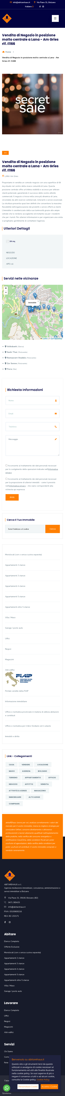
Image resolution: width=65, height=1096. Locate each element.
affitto (29, 784)
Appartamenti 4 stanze (15, 586)
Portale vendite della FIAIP (16, 691)
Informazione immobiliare (16, 701)
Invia (12, 497)
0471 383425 (14, 902)
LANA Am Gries (10, 176)
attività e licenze (18, 790)
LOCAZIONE (11, 258)
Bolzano (42, 771)
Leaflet (43, 339)
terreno (13, 777)
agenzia (26, 771)
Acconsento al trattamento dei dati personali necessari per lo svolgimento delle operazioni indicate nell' (32, 469)
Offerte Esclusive (11, 947)
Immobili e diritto (12, 736)
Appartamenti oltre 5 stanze (17, 607)
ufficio (52, 777)
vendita (45, 784)
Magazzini (9, 659)
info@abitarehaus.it (20, 2)
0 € (5, 153)
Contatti (7, 1057)
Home (6, 52)
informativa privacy (17, 486)
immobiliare (15, 797)
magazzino (40, 790)
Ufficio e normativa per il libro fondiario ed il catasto (28, 726)
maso (12, 771)
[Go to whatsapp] (6, 1088)
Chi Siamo (8, 1051)
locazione (42, 764)
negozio (13, 784)
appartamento (33, 777)
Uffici (7, 638)
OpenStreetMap (56, 339)
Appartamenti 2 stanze (15, 565)
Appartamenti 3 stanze (15, 575)
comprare (14, 803)
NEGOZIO (10, 252)
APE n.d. (10, 264)
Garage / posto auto (14, 628)
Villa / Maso (10, 617)
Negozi (8, 649)
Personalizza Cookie (28, 1086)
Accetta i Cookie (49, 1086)
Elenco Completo (11, 941)
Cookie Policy (43, 1079)
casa (11, 764)
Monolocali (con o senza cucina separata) (23, 554)
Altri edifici (10, 670)
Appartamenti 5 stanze (15, 596)
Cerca (53, 529)
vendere (26, 764)
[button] (32, 309)
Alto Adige (34, 797)
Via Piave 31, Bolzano (44, 2)
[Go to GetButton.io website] (6, 1093)
